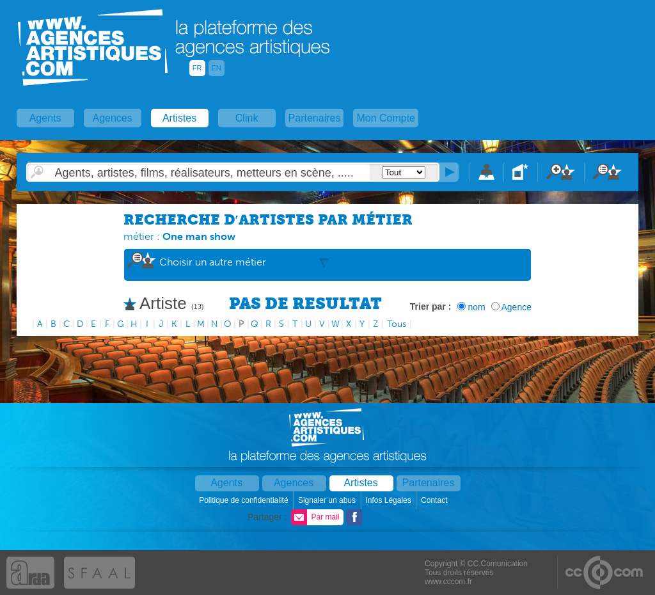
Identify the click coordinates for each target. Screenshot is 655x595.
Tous (396, 324)
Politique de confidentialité (244, 500)
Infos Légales (389, 500)
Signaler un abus (328, 500)
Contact (435, 500)
